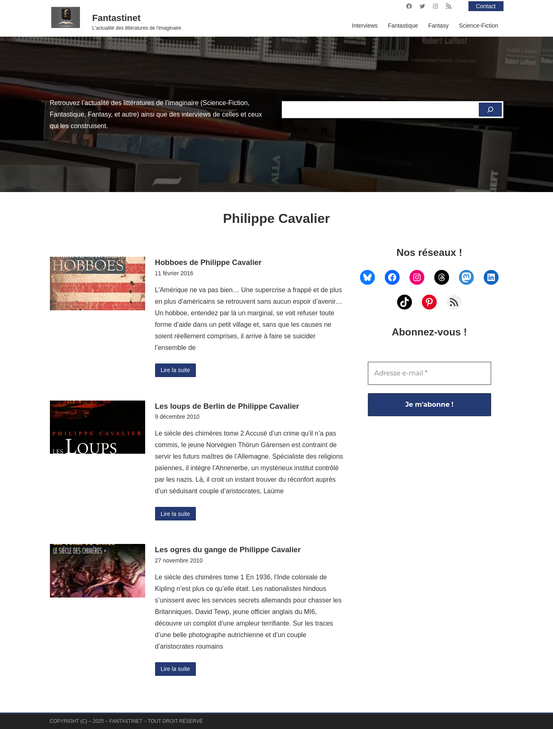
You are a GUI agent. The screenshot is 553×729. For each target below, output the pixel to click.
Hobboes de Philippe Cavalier (208, 262)
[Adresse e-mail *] (429, 373)
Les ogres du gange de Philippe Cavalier (228, 549)
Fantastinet (116, 18)
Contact (486, 6)
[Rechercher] (490, 110)
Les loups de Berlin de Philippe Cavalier (227, 406)
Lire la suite (175, 370)
